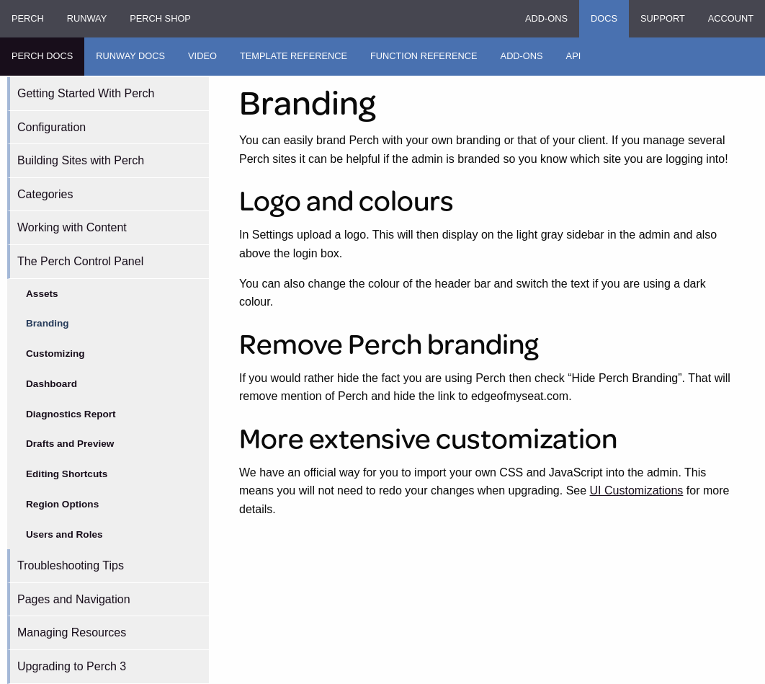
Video (202, 55)
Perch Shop (160, 18)
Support (662, 18)
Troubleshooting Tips (70, 565)
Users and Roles (64, 534)
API (573, 55)
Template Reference (293, 55)
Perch (28, 18)
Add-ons (546, 18)
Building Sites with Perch (80, 160)
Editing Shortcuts (66, 473)
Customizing (55, 353)
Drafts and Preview (70, 443)
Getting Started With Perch (85, 93)
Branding (47, 323)
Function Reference (424, 55)
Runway (87, 18)
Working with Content (72, 227)
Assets (42, 293)
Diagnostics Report (71, 414)
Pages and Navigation (73, 599)
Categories (45, 194)
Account (730, 18)
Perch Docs (42, 55)
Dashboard (51, 383)
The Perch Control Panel (80, 261)
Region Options (62, 504)
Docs (604, 18)
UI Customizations (637, 490)
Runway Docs (130, 55)
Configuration (51, 127)
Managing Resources (71, 632)
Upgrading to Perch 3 (71, 666)
